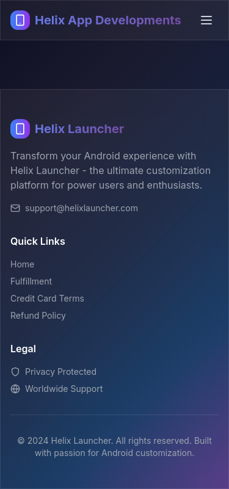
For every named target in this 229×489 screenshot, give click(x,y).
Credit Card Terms (47, 298)
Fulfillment (31, 281)
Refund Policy (38, 315)
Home (22, 264)
